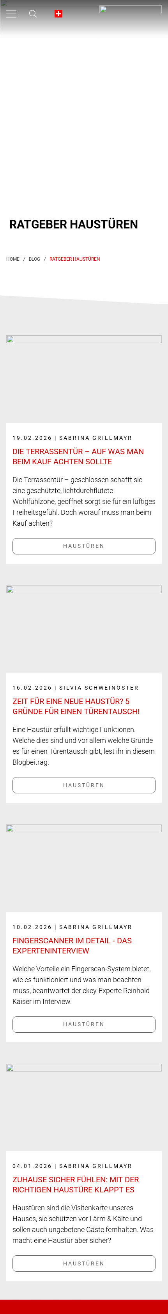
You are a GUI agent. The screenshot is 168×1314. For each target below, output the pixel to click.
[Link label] (84, 436)
